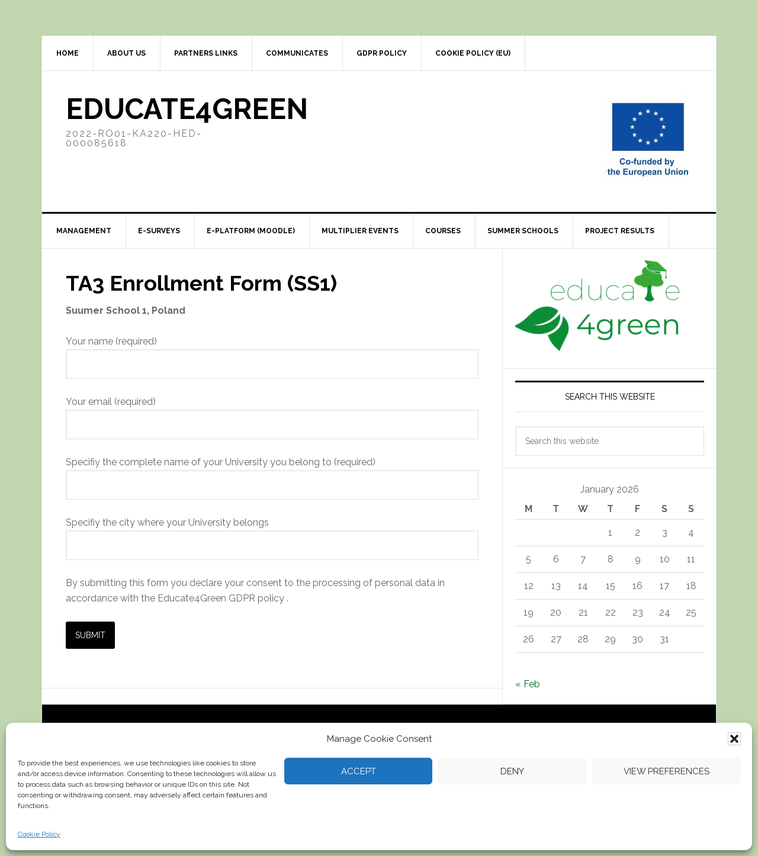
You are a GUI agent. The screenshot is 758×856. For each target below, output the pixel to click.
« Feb (527, 684)
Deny (512, 771)
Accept (358, 771)
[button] (734, 739)
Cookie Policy (39, 834)
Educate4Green (187, 108)
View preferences (666, 771)
